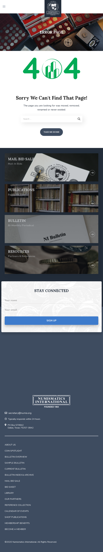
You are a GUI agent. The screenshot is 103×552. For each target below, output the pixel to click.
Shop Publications (16, 517)
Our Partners (13, 499)
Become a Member (15, 529)
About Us (10, 444)
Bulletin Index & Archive (19, 474)
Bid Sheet (10, 487)
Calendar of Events (17, 511)
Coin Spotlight (13, 450)
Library (9, 493)
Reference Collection (18, 505)
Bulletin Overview (16, 456)
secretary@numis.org (18, 413)
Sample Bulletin (14, 462)
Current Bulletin (15, 468)
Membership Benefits (17, 523)
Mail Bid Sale (12, 480)
